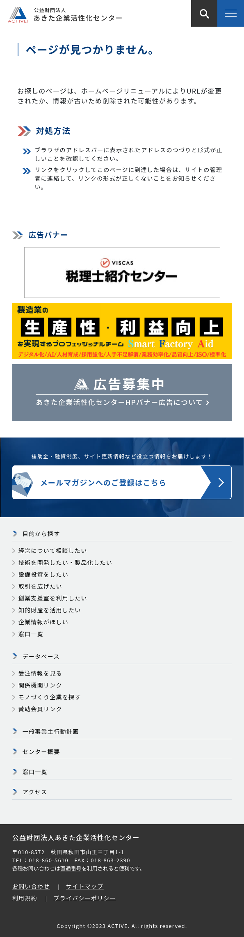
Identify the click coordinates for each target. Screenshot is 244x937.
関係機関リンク (40, 685)
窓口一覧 (30, 634)
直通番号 (71, 868)
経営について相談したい (52, 550)
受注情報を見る (40, 673)
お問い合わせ (31, 886)
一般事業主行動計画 (51, 731)
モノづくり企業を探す (49, 697)
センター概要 (41, 751)
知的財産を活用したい (49, 610)
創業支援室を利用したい (52, 598)
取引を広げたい (40, 586)
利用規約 (24, 898)
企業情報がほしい (43, 622)
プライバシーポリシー (85, 898)
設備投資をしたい (43, 574)
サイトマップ (85, 886)
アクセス (35, 792)
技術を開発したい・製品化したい (65, 562)
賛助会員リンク (40, 709)
